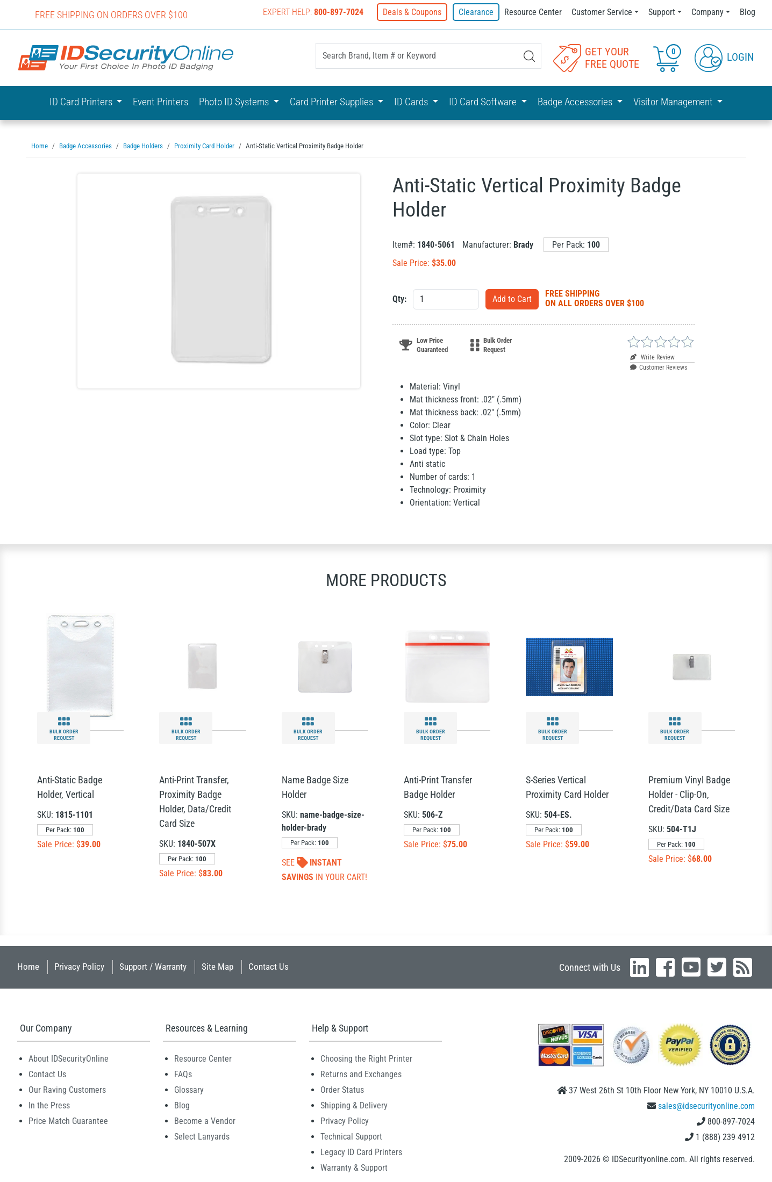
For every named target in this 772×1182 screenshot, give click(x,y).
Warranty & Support (354, 1167)
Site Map (217, 966)
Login (724, 57)
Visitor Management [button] (674, 102)
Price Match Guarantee (68, 1120)
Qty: (399, 298)
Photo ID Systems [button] (235, 102)
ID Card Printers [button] (82, 102)
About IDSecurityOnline (68, 1058)
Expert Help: (314, 12)
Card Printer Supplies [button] (332, 102)
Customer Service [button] (601, 12)
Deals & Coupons (413, 12)
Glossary (189, 1089)
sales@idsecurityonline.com (706, 1105)
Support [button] (661, 12)
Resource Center (533, 12)
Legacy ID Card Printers (361, 1152)
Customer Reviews (658, 367)
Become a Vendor (204, 1120)
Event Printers (160, 102)
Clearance (476, 12)
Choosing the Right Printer (366, 1058)
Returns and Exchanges (361, 1074)
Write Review (652, 357)
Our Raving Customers (67, 1089)
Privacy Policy (79, 966)
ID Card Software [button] (484, 102)
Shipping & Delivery (354, 1105)
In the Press (49, 1105)
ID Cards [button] (412, 102)
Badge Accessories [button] (576, 102)
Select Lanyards (202, 1136)
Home (28, 966)
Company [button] (707, 12)
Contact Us (268, 966)
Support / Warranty (153, 966)
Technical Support (351, 1136)
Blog (747, 12)
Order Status (342, 1089)
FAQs (183, 1074)
